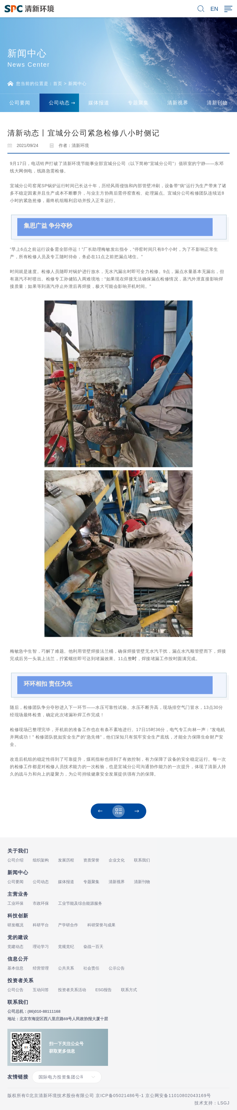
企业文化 (117, 860)
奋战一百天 (93, 946)
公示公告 (117, 968)
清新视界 (117, 881)
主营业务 (17, 894)
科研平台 (41, 925)
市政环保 (41, 903)
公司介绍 (15, 860)
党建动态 (15, 946)
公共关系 (66, 968)
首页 (57, 85)
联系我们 (142, 860)
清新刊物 (142, 881)
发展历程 (66, 860)
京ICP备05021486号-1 (120, 1095)
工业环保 (15, 903)
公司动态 (41, 881)
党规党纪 (66, 946)
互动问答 (41, 989)
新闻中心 (77, 85)
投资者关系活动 (72, 989)
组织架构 (41, 860)
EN (214, 9)
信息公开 (17, 959)
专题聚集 (91, 881)
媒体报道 (66, 881)
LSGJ (224, 1102)
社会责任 (91, 968)
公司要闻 (15, 881)
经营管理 (41, 968)
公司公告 (15, 989)
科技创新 (17, 915)
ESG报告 (103, 989)
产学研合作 (68, 925)
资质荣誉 (91, 860)
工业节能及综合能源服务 (80, 903)
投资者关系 (20, 980)
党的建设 (17, 937)
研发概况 (15, 925)
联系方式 (129, 989)
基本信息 (15, 968)
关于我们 (17, 850)
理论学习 (41, 946)
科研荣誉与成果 (101, 925)
